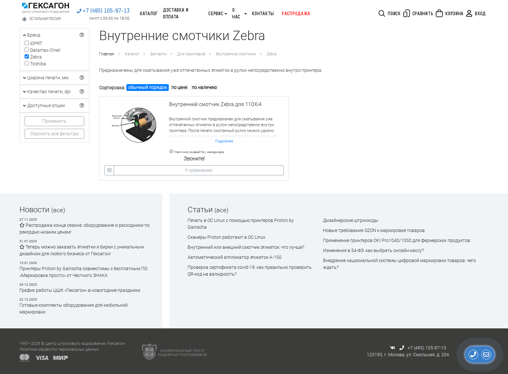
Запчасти (158, 54)
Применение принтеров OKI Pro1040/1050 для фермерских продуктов (396, 240)
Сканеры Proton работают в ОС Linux (226, 237)
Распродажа (296, 14)
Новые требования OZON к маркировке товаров (374, 230)
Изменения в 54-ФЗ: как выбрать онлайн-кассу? (373, 250)
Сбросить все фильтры (54, 133)
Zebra (271, 54)
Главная (106, 54)
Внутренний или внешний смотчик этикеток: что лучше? (246, 247)
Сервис (215, 14)
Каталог (149, 14)
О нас (236, 13)
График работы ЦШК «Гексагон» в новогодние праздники (79, 290)
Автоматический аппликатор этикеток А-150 (235, 257)
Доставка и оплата (176, 13)
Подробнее (224, 141)
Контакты (263, 14)
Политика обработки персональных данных (59, 349)
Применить (54, 121)
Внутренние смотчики (236, 54)
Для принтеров (191, 54)
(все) (58, 210)
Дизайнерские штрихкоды (350, 220)
